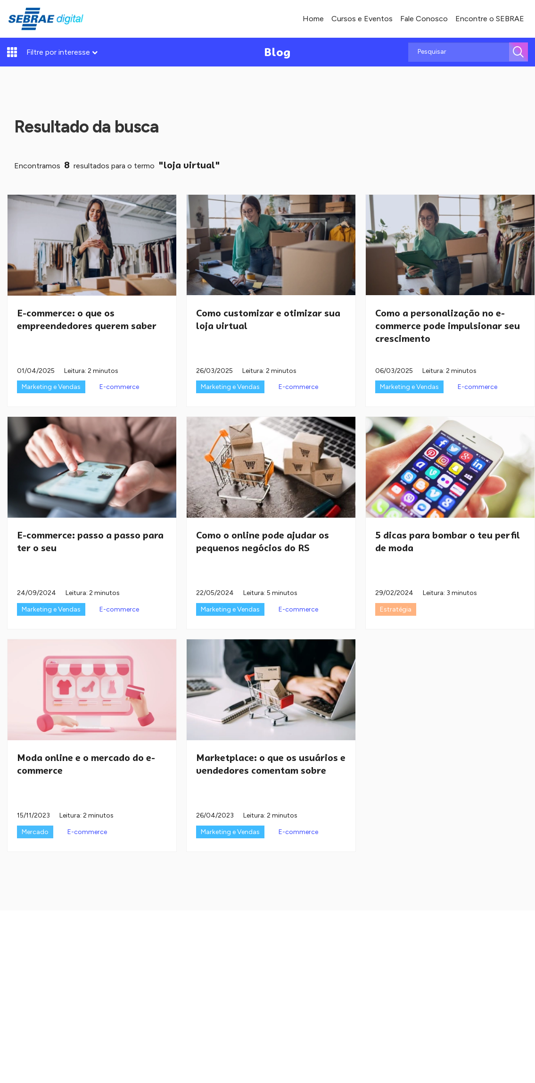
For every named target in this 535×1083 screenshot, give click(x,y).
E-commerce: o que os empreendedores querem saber (86, 319)
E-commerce (119, 387)
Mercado (35, 832)
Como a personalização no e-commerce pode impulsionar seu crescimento (447, 326)
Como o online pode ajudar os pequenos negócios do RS (262, 541)
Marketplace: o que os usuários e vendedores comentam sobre (271, 764)
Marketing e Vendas (51, 387)
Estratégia (396, 609)
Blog (277, 52)
